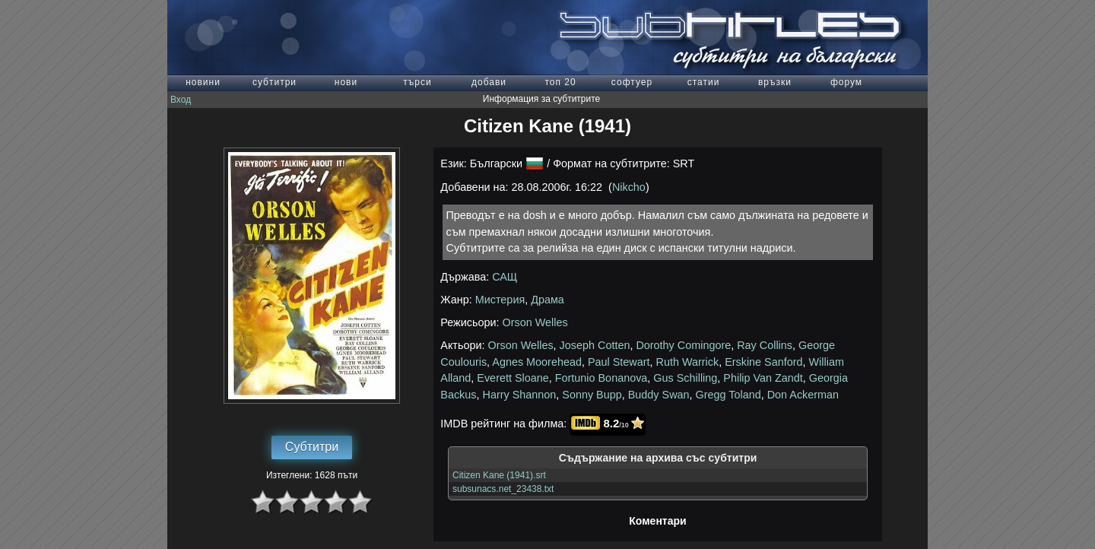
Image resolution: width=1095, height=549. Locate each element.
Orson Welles (535, 322)
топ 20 (560, 82)
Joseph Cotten (595, 345)
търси (417, 82)
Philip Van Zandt (763, 378)
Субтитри (311, 446)
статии (703, 82)
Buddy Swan (659, 395)
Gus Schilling (685, 378)
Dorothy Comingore (683, 345)
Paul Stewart (619, 362)
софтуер (631, 82)
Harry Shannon (520, 395)
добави (488, 82)
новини (203, 82)
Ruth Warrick (687, 362)
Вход (180, 99)
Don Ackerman (803, 395)
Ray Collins (764, 345)
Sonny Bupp (591, 395)
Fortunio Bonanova (601, 378)
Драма (547, 300)
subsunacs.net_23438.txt (503, 489)
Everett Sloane (512, 378)
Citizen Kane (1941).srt (499, 475)
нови (346, 82)
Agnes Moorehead (537, 362)
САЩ (504, 277)
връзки (775, 82)
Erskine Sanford (763, 362)
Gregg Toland (728, 395)
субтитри (274, 82)
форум (846, 82)
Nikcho (629, 187)
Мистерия (500, 300)
